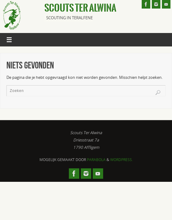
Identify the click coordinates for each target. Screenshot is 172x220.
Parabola (96, 159)
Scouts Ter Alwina (80, 8)
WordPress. (121, 159)
